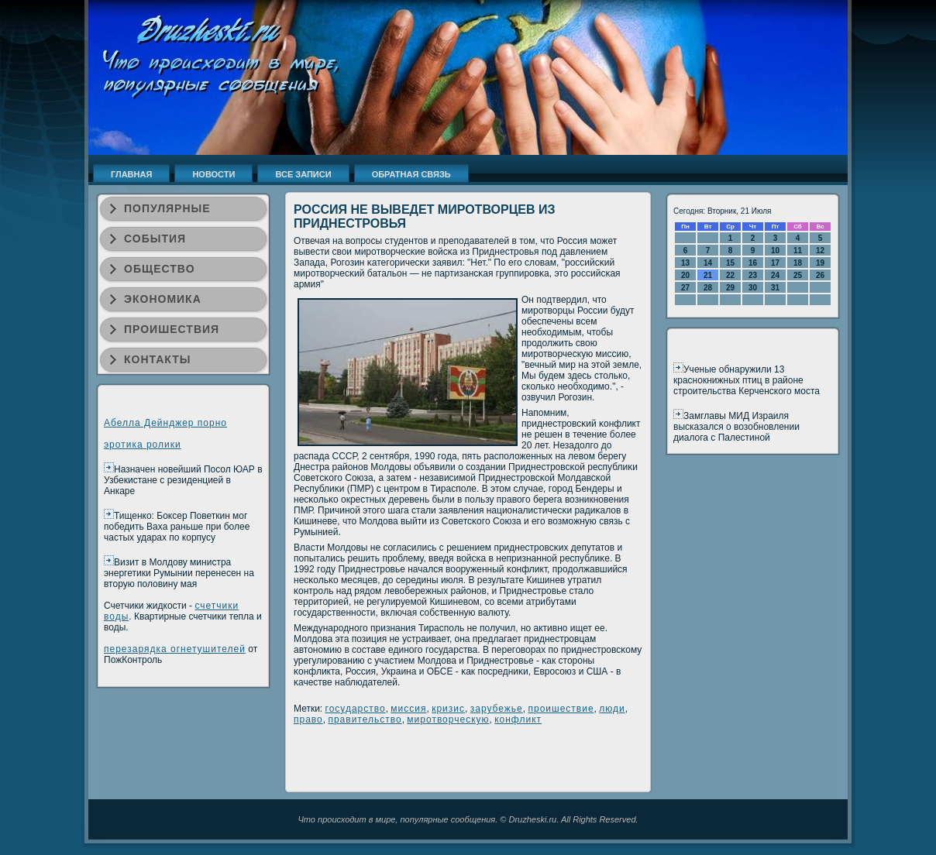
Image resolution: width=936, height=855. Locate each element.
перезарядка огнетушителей (175, 649)
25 (797, 275)
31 (775, 287)
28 (708, 287)
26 (820, 275)
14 (708, 263)
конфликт (518, 719)
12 (820, 250)
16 (752, 263)
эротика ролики (142, 444)
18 (797, 263)
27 (685, 287)
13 (685, 263)
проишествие (561, 708)
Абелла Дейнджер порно (165, 422)
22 (730, 275)
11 (797, 250)
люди (612, 708)
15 (730, 263)
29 (730, 287)
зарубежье (496, 708)
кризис (448, 708)
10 (775, 250)
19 (820, 263)
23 (752, 275)
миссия (408, 708)
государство (355, 708)
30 (752, 287)
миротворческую (448, 719)
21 (708, 275)
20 (685, 275)
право (308, 719)
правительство (364, 719)
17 (775, 263)
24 (775, 275)
